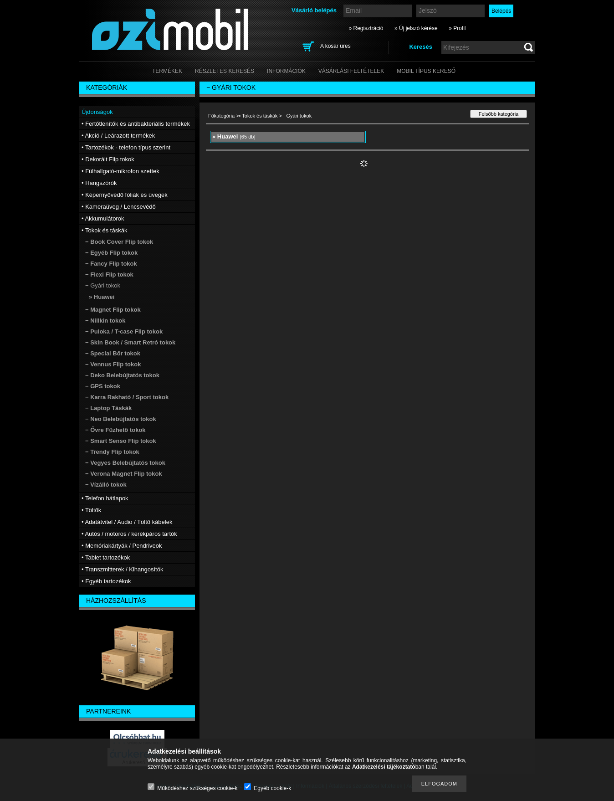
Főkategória (221, 115)
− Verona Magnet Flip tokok (123, 473)
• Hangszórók (99, 183)
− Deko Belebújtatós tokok (122, 375)
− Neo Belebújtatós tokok (120, 419)
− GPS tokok (102, 386)
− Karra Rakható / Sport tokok (127, 397)
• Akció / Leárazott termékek (118, 135)
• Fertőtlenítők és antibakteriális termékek (136, 123)
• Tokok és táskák (258, 115)
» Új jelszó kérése (416, 28)
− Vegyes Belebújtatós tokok (125, 462)
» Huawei (101, 296)
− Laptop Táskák (108, 408)
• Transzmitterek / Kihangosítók (122, 569)
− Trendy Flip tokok (112, 451)
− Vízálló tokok (106, 484)
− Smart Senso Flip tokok (120, 440)
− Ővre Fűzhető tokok (115, 429)
